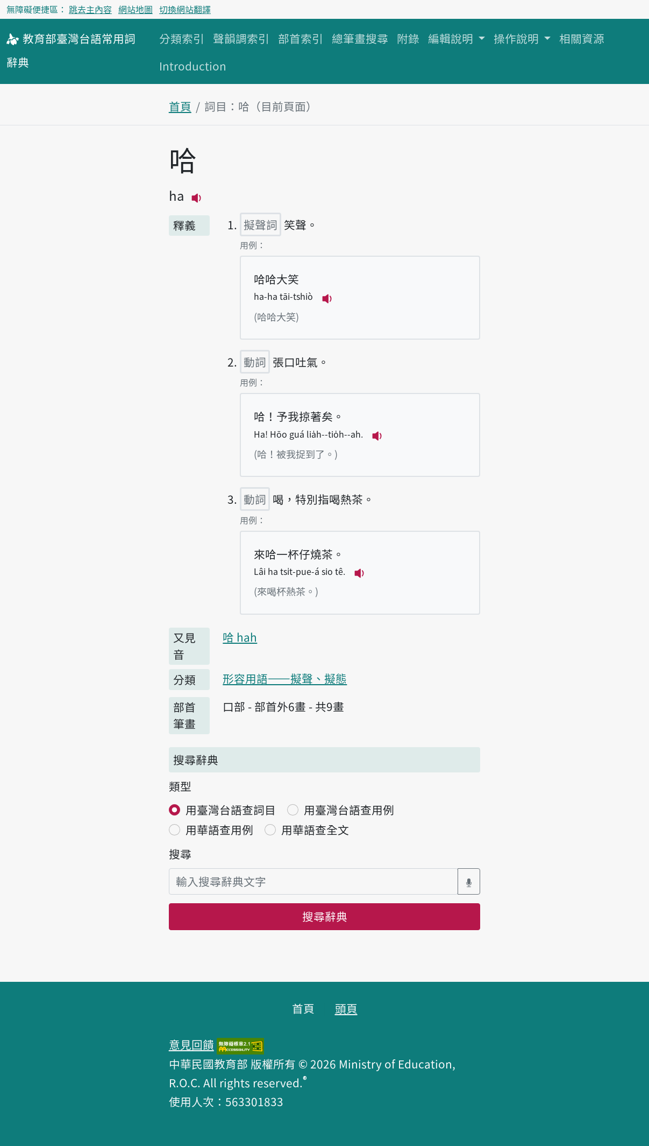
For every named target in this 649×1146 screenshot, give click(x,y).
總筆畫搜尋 (360, 38)
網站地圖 (135, 9)
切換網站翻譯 (185, 9)
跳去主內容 (90, 9)
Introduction (192, 66)
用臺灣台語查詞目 (231, 810)
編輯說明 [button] (452, 38)
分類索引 (181, 38)
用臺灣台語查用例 (349, 810)
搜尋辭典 (324, 916)
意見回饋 (191, 1044)
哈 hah (240, 637)
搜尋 (180, 854)
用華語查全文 (315, 829)
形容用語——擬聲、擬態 (285, 678)
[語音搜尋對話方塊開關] (469, 881)
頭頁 (346, 1008)
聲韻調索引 (241, 38)
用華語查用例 (219, 829)
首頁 (180, 106)
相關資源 (581, 38)
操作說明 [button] (517, 38)
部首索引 (300, 38)
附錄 (408, 38)
